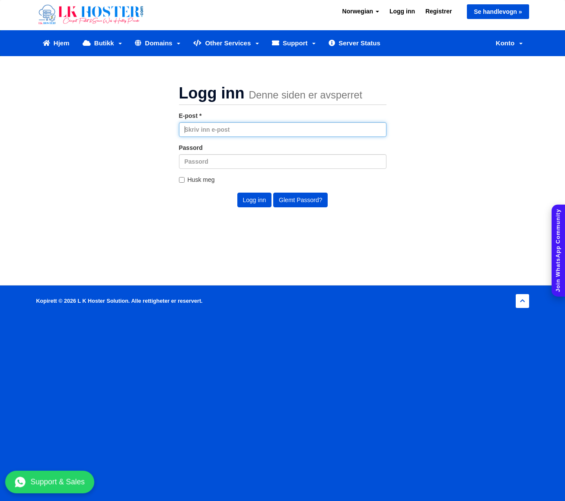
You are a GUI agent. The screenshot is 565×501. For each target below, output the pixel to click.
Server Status (354, 43)
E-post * (190, 115)
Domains (157, 43)
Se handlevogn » (498, 11)
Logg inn (402, 11)
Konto (509, 43)
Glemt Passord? (300, 200)
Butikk (102, 43)
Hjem (56, 43)
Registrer (438, 11)
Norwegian (360, 11)
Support (294, 43)
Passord (191, 147)
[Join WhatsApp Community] (558, 251)
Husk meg (197, 179)
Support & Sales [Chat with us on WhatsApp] (49, 482)
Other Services (226, 43)
